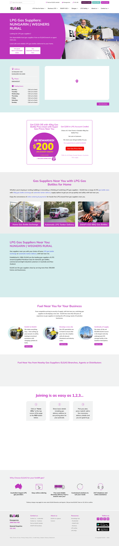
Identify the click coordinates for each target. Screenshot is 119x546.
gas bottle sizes (104, 190)
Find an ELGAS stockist (53, 2)
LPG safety (74, 528)
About (94, 8)
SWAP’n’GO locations (36, 525)
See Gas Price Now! (74, 149)
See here (32, 50)
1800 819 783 (15, 522)
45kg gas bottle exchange (22, 192)
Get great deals (17, 50)
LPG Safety (83, 8)
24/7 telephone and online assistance (100, 494)
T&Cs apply (74, 157)
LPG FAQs (74, 530)
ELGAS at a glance (56, 518)
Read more (28, 346)
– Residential (74, 521)
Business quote (86, 2)
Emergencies (66, 2)
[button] (77, 81)
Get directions (103, 104)
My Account (105, 2)
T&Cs (11, 537)
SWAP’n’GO (64, 8)
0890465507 (16, 81)
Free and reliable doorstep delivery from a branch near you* (59, 494)
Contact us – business (36, 521)
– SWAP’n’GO (75, 523)
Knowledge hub (75, 518)
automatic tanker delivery (42, 192)
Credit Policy (36, 537)
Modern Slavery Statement (48, 537)
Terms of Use (16, 537)
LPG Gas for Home (38, 8)
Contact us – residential (36, 518)
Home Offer (96, 2)
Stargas (74, 8)
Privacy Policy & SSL (26, 537)
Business (52, 8)
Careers (53, 521)
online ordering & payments (36, 197)
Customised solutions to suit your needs (80, 494)
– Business (74, 525)
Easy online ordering (39, 493)
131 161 (76, 2)
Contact (104, 8)
